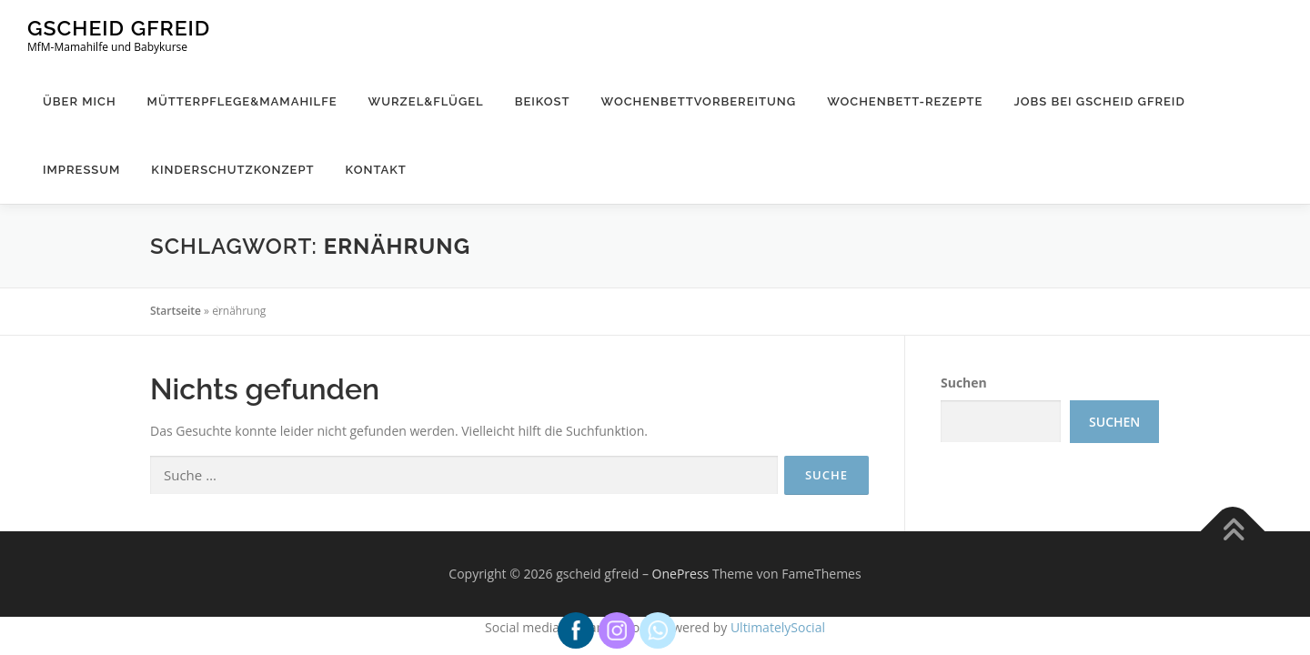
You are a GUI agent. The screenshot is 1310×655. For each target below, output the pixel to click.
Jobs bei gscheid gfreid (1098, 101)
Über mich (79, 101)
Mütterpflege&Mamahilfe (242, 101)
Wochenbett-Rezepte (904, 101)
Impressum (81, 169)
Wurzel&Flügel (426, 101)
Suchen (964, 382)
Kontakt (376, 169)
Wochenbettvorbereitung (699, 101)
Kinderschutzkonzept (232, 169)
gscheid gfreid (118, 27)
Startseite (175, 310)
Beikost (542, 101)
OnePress (681, 573)
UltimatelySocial (778, 627)
